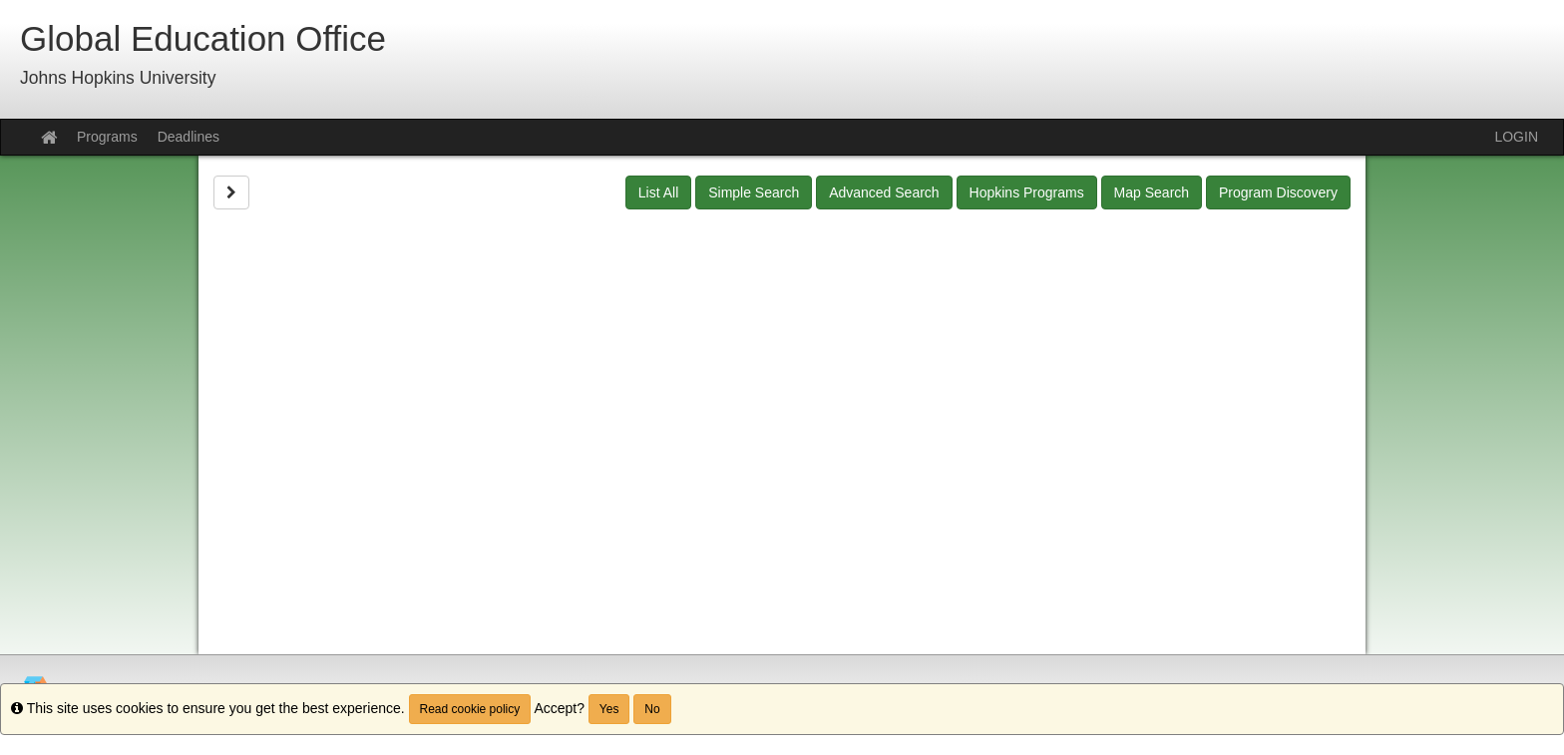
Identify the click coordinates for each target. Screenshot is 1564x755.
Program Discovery (1278, 192)
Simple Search (753, 192)
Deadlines (188, 137)
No (651, 709)
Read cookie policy (470, 709)
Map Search (1151, 192)
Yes (609, 709)
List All (658, 192)
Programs (107, 137)
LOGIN (1516, 137)
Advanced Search (884, 192)
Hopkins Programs (1027, 192)
